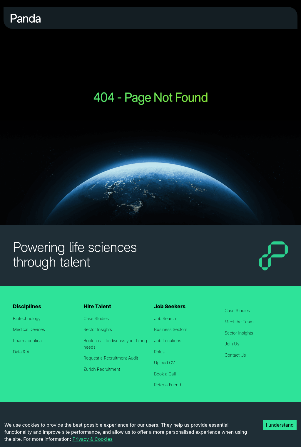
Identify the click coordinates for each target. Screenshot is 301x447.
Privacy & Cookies (92, 439)
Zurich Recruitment (101, 369)
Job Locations (167, 340)
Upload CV (164, 362)
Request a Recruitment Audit (110, 357)
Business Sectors (170, 329)
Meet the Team (239, 321)
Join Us (232, 343)
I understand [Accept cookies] (280, 425)
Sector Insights (97, 329)
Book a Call (165, 373)
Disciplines (27, 306)
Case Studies (96, 318)
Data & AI (22, 351)
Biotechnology (27, 318)
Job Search (165, 318)
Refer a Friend (167, 384)
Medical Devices (29, 329)
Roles (159, 351)
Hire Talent (97, 306)
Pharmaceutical (28, 340)
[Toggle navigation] (282, 18)
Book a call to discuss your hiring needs (115, 344)
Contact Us (235, 354)
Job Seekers (169, 306)
